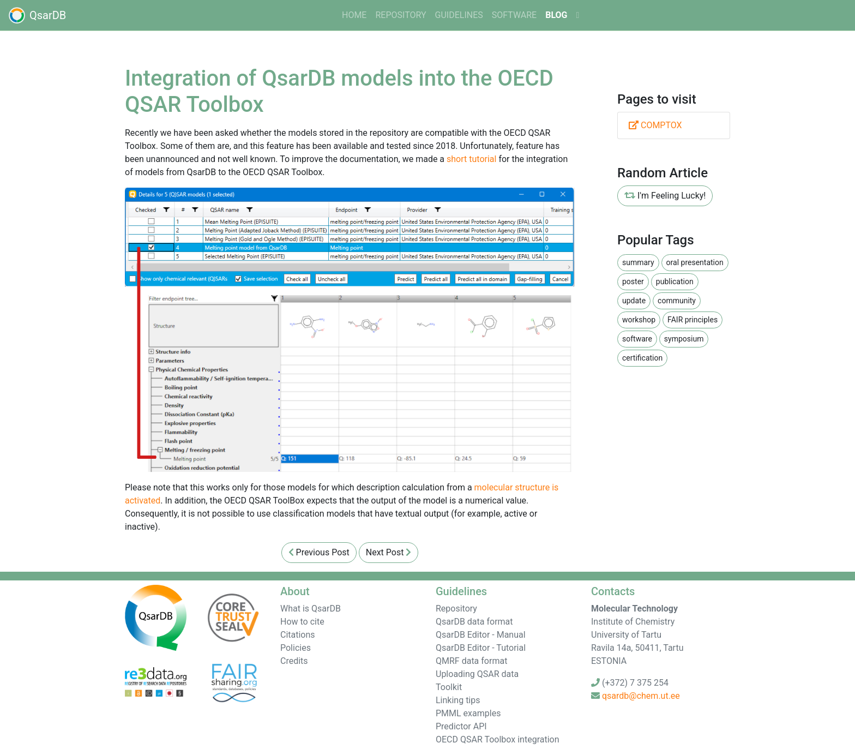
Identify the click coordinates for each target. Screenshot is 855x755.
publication (675, 281)
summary (638, 262)
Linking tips (458, 700)
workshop (638, 319)
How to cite (302, 621)
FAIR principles (692, 319)
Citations (297, 635)
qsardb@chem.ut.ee (641, 696)
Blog (556, 15)
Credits (294, 661)
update (634, 300)
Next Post (389, 552)
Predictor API (461, 726)
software (514, 15)
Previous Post (319, 552)
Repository (400, 15)
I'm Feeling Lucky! (665, 195)
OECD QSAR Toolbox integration (497, 739)
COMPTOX (655, 125)
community (677, 300)
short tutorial (471, 159)
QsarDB (37, 15)
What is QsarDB (310, 608)
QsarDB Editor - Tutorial (481, 648)
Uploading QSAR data (477, 674)
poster (633, 281)
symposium (684, 338)
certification (642, 357)
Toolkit (449, 687)
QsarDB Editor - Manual (481, 635)
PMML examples (468, 713)
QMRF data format (471, 661)
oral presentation (695, 262)
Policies (295, 648)
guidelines (459, 15)
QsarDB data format (474, 621)
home (354, 15)
